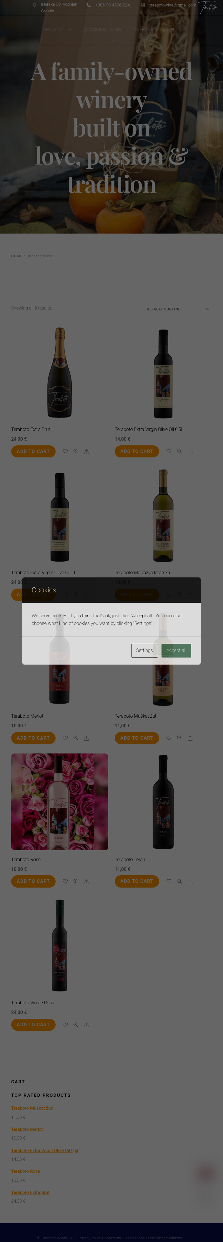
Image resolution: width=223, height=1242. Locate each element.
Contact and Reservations (123, 1238)
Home (17, 256)
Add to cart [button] (33, 451)
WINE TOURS (58, 30)
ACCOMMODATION (103, 30)
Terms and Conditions (164, 1238)
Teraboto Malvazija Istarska (142, 572)
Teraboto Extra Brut (30, 429)
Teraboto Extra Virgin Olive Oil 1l (43, 572)
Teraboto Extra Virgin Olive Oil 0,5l (148, 429)
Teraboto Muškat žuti (136, 716)
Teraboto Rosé (26, 859)
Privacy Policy (90, 1238)
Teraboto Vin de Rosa (32, 1003)
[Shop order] (179, 309)
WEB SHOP (146, 30)
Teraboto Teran (130, 859)
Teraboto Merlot (27, 716)
